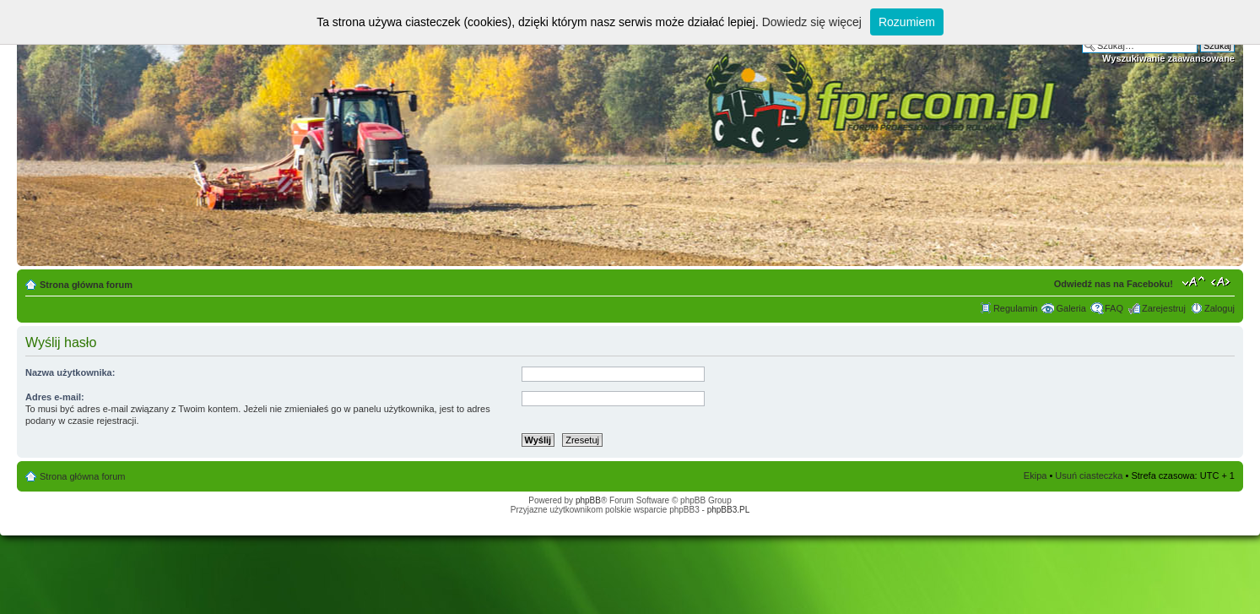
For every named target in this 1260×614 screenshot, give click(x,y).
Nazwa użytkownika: (70, 372)
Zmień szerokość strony (1222, 281)
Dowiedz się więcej (812, 22)
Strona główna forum (86, 285)
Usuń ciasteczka (1088, 475)
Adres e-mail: (54, 397)
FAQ (1114, 308)
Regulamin (1015, 308)
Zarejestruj (1164, 308)
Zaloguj (1219, 308)
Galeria (1070, 308)
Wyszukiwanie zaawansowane (1168, 58)
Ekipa (1035, 475)
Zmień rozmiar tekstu (1194, 281)
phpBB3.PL (728, 509)
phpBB (588, 500)
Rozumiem (907, 22)
